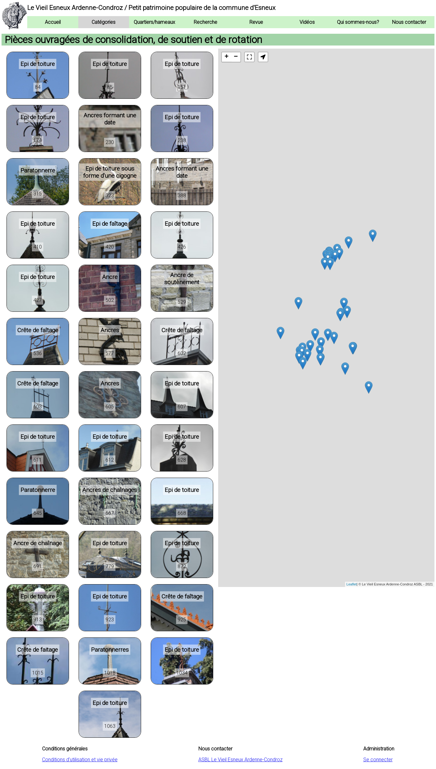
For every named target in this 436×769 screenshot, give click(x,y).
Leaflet (352, 584)
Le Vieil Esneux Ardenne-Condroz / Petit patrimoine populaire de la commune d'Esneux (151, 7)
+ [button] (226, 57)
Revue (256, 22)
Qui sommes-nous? (358, 22)
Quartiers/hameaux (154, 22)
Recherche (205, 22)
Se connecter (378, 759)
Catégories (103, 22)
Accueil (53, 22)
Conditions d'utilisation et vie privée (80, 759)
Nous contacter (409, 22)
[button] (263, 57)
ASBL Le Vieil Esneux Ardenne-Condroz (240, 759)
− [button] (236, 57)
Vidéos (307, 22)
